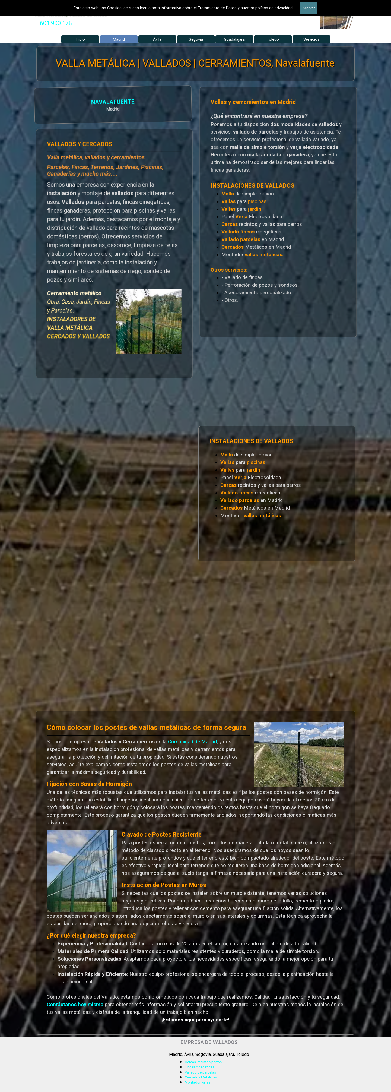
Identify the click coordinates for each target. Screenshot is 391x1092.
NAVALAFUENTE (61, 102)
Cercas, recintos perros (203, 1062)
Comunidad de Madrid (192, 742)
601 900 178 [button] (56, 23)
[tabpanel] (56, 23)
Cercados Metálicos (201, 1077)
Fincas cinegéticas (199, 1067)
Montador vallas (197, 1082)
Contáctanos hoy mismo (75, 1005)
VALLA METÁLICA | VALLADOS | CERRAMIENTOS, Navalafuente (195, 63)
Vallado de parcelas (200, 1072)
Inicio (80, 39)
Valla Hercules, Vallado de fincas (70, 14)
